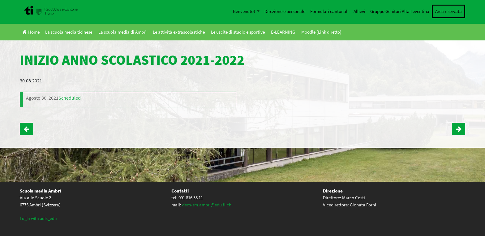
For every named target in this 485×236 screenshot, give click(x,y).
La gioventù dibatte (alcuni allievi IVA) (458, 129)
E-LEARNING (283, 32)
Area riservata (448, 11)
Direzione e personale (284, 11)
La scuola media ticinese (68, 32)
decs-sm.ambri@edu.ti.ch (206, 205)
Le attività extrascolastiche (179, 32)
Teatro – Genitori (26, 129)
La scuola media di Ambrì (122, 32)
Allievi (359, 11)
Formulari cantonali (329, 11)
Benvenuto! (244, 11)
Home (31, 32)
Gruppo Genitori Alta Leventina (399, 11)
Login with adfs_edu (38, 218)
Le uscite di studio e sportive (238, 32)
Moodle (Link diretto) (321, 32)
